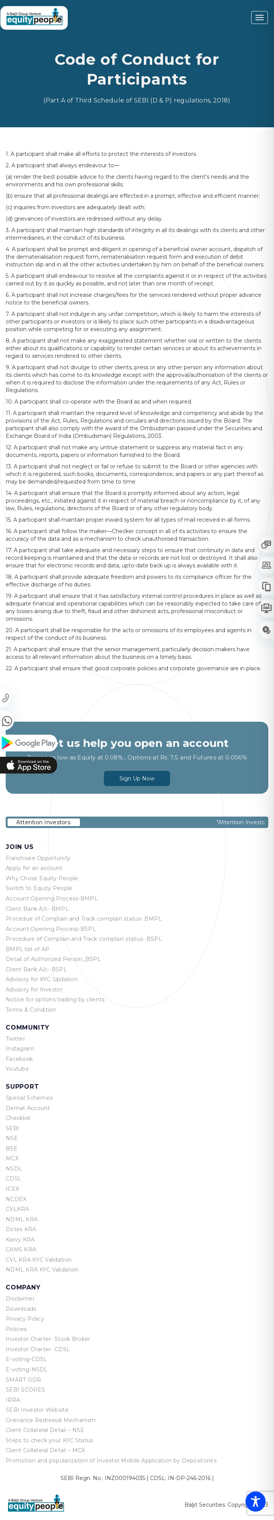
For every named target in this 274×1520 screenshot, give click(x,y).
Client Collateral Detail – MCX (45, 1450)
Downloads (21, 1308)
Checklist (18, 1118)
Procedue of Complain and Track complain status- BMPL (84, 918)
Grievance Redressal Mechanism (51, 1420)
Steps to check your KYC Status (49, 1440)
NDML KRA (22, 1219)
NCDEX (16, 1199)
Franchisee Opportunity (38, 858)
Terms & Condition (31, 1009)
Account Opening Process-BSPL (51, 929)
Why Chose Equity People (42, 878)
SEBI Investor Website (37, 1409)
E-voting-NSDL (27, 1369)
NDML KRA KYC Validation (42, 1269)
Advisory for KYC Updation (42, 979)
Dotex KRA (21, 1229)
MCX (12, 1158)
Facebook (19, 1059)
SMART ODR (23, 1379)
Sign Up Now (137, 773)
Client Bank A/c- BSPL (36, 969)
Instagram (20, 1048)
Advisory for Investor (34, 989)
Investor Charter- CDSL (38, 1349)
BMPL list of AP (27, 949)
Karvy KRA (20, 1239)
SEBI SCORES (25, 1389)
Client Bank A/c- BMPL (37, 908)
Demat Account (28, 1108)
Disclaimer (20, 1298)
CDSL (13, 1178)
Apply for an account (34, 868)
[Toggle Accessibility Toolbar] (255, 1501)
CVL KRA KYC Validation (39, 1259)
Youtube (17, 1068)
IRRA (13, 1400)
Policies (16, 1329)
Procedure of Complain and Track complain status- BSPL (84, 938)
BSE (12, 1148)
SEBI (12, 1128)
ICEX (12, 1188)
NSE (12, 1138)
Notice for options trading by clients (55, 999)
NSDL (14, 1168)
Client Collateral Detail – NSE (45, 1430)
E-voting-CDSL (26, 1359)
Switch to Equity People (39, 888)
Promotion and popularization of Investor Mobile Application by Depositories (111, 1460)
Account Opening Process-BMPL (52, 898)
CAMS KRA (21, 1249)
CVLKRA (17, 1209)
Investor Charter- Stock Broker (48, 1339)
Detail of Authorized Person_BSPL (53, 959)
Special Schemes (29, 1097)
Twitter (15, 1038)
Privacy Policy (25, 1318)
